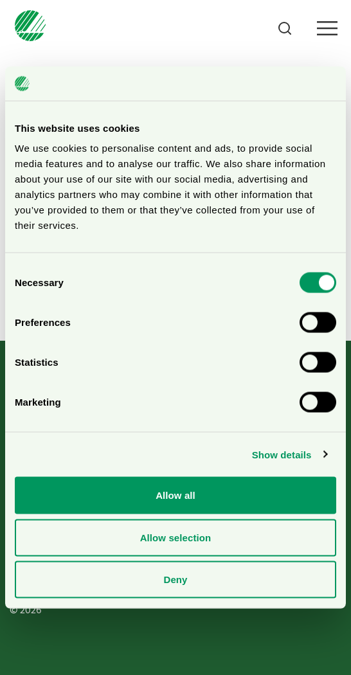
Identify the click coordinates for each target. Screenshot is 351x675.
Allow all (175, 495)
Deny (175, 579)
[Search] (284, 28)
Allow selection (176, 537)
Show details (282, 454)
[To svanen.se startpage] (28, 28)
